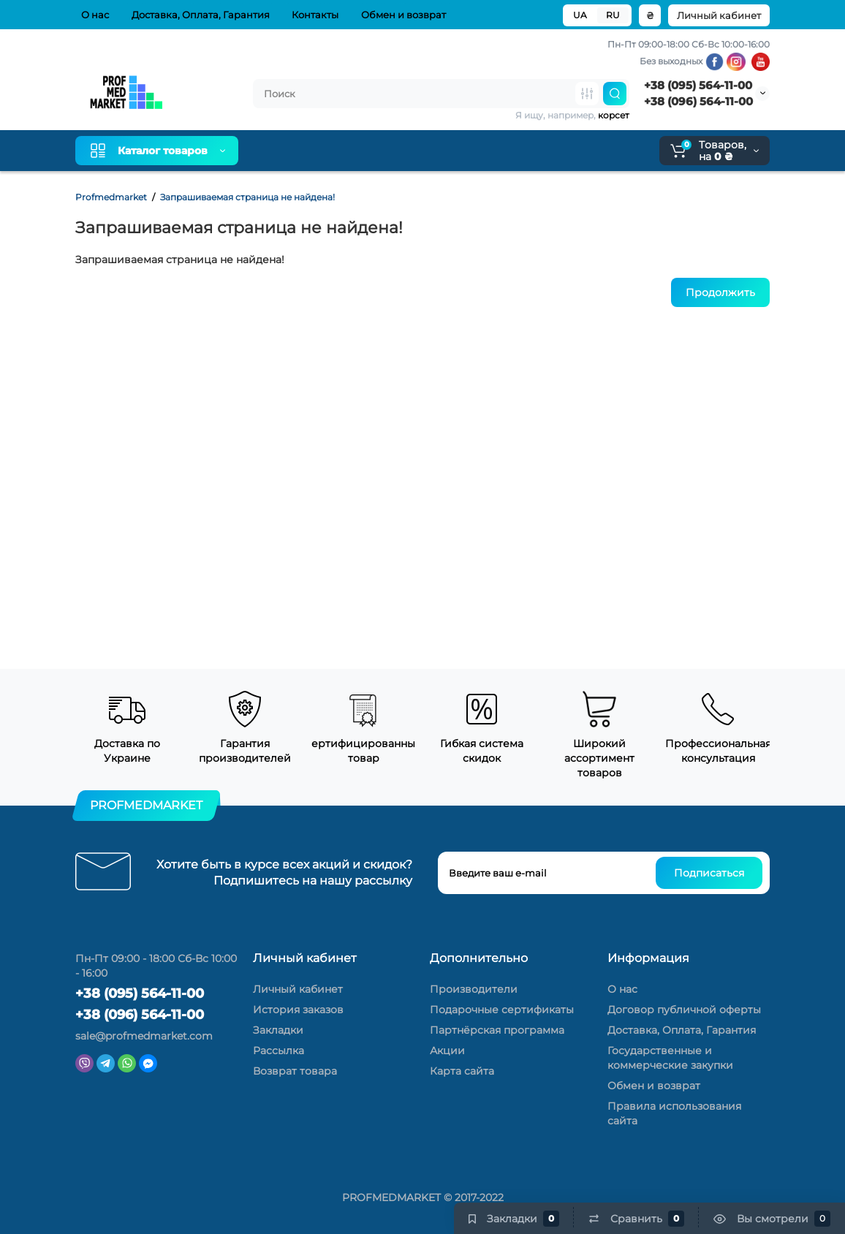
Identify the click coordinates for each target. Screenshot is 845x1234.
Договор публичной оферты (684, 1009)
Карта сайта (462, 1071)
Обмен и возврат (400, 14)
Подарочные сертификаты (502, 1009)
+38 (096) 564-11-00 (698, 101)
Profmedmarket (111, 197)
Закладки (278, 1030)
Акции (447, 1050)
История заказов (298, 1009)
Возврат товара (295, 1071)
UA (580, 15)
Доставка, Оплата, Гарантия (198, 14)
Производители (474, 989)
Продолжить (720, 292)
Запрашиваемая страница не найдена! (247, 197)
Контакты (313, 14)
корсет (613, 115)
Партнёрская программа (497, 1030)
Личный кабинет (719, 15)
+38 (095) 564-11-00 (698, 85)
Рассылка (278, 1050)
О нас (92, 14)
